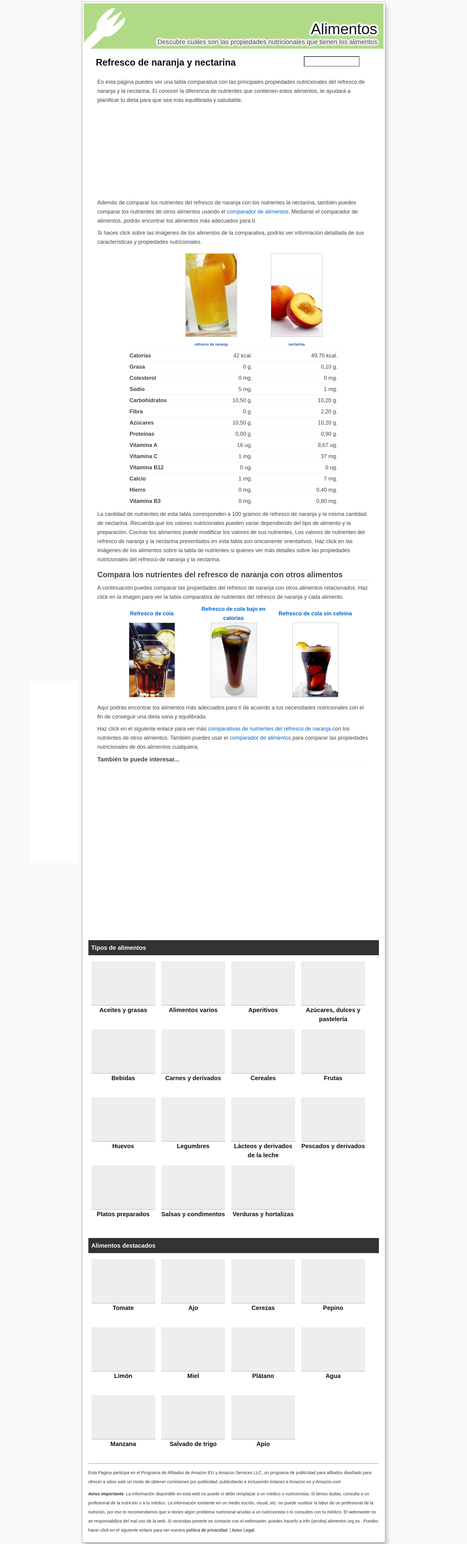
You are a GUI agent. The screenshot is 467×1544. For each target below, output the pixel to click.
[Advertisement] (233, 150)
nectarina (296, 344)
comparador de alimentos (257, 212)
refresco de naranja (211, 344)
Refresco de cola (151, 614)
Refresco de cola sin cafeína (315, 614)
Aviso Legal (243, 1530)
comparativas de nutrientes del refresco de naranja (269, 729)
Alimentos (344, 29)
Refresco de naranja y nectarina (166, 62)
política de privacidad (206, 1530)
